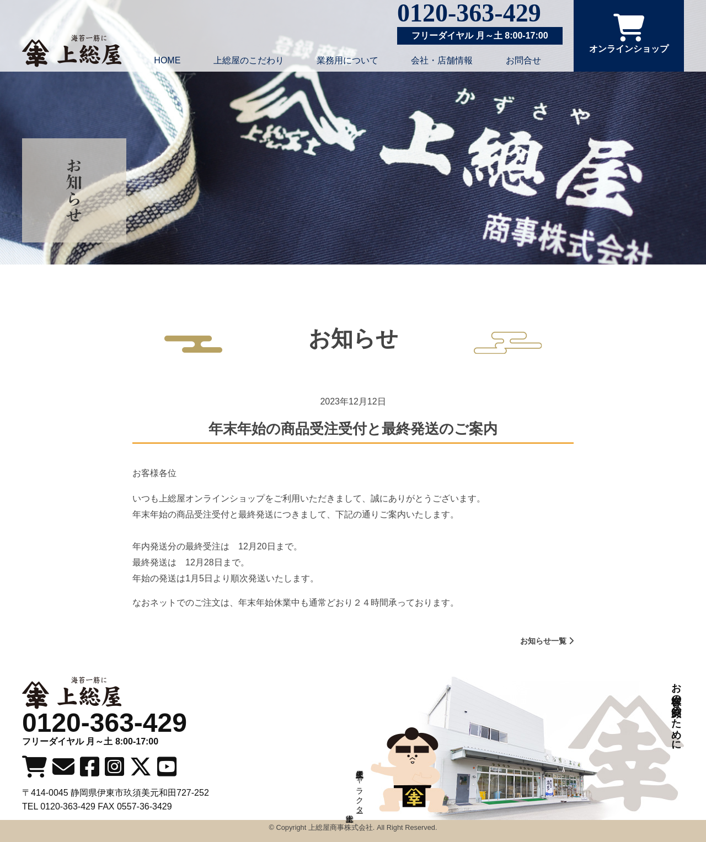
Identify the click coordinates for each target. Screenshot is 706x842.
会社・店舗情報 (442, 60)
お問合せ (523, 60)
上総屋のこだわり (248, 60)
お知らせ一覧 (547, 640)
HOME (167, 60)
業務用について (347, 60)
